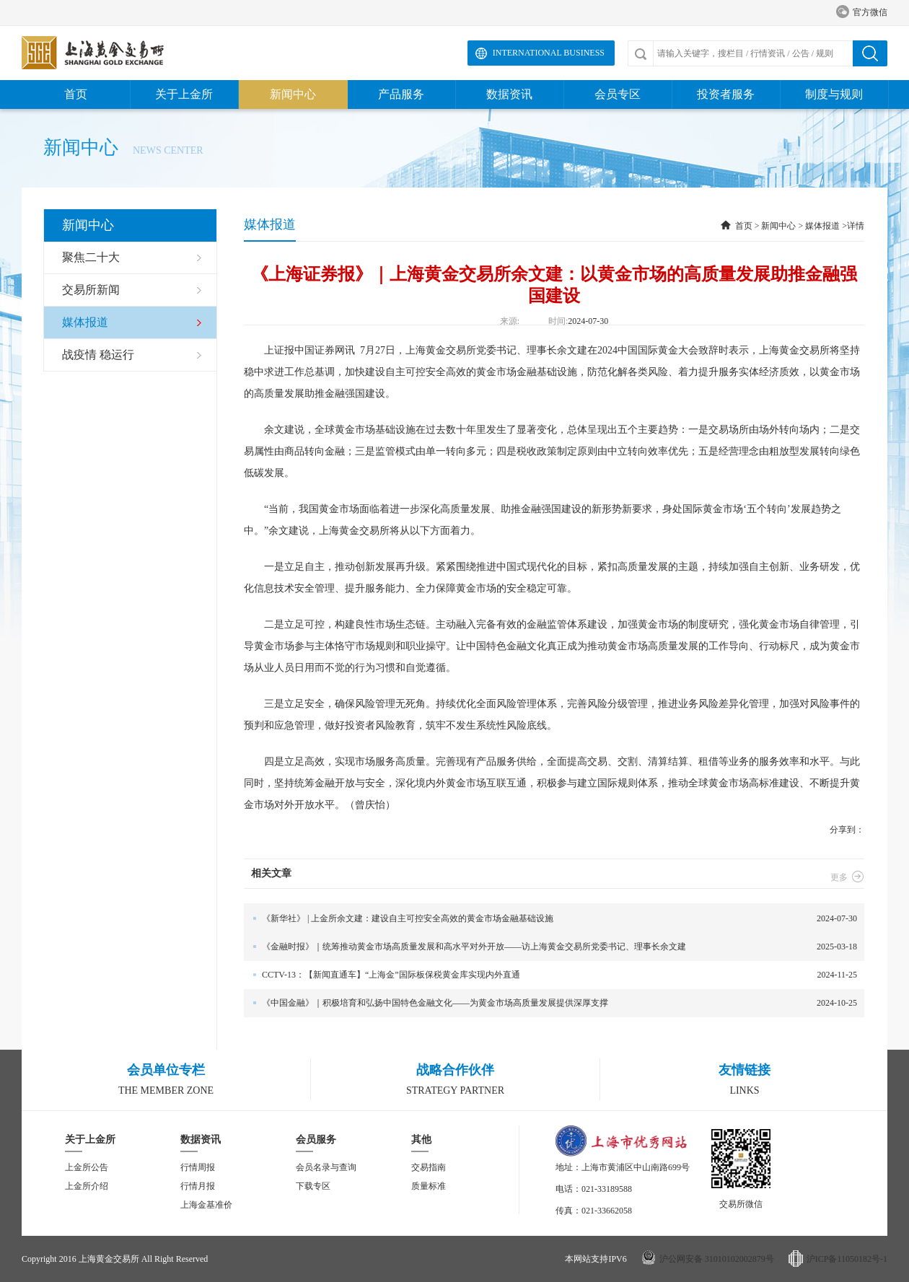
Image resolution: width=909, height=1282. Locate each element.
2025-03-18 (550, 947)
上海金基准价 (206, 1205)
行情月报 (197, 1186)
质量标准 (428, 1186)
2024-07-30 (550, 919)
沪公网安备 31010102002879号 (716, 1259)
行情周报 (197, 1167)
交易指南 (428, 1167)
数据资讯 (509, 94)
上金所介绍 (86, 1186)
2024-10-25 (550, 1003)
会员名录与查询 (326, 1167)
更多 (847, 877)
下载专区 (313, 1186)
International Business (549, 53)
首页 (75, 94)
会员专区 (617, 94)
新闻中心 (293, 94)
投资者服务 (726, 94)
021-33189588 (606, 1189)
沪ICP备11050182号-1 (847, 1259)
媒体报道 (822, 226)
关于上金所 (184, 94)
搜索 (870, 53)
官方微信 (861, 12)
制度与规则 (834, 94)
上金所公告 (86, 1167)
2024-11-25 (550, 975)
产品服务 (401, 94)
